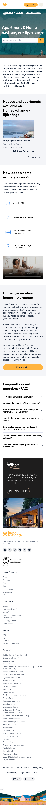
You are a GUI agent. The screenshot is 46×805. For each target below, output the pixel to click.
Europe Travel (8, 698)
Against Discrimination (11, 678)
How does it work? (10, 609)
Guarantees (7, 618)
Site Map (36, 773)
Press (5, 595)
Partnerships (8, 742)
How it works (8, 728)
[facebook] (5, 550)
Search (41, 40)
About (5, 577)
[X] (24, 550)
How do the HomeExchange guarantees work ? (23, 419)
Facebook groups (10, 686)
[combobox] (20, 40)
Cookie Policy (11, 773)
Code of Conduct (22, 768)
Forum (5, 638)
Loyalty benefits (9, 760)
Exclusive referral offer (11, 658)
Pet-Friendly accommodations (14, 695)
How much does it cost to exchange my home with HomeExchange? (23, 410)
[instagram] (10, 550)
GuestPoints (7, 612)
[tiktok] (15, 550)
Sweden (19, 12)
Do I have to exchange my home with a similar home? (23, 445)
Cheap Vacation (9, 692)
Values (5, 606)
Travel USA (7, 689)
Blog (4, 586)
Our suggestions (9, 621)
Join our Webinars (10, 664)
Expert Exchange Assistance (14, 722)
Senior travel (8, 751)
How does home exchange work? (23, 397)
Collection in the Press (11, 710)
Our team (6, 580)
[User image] (30, 134)
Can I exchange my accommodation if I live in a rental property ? (23, 428)
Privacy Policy (37, 768)
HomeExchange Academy (13, 681)
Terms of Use (8, 768)
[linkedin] (20, 550)
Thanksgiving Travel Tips (12, 683)
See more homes (35, 157)
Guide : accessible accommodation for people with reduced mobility (23, 668)
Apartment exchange (11, 754)
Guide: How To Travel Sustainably (16, 655)
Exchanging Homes (10, 707)
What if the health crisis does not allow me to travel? (23, 437)
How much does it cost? (12, 615)
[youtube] (29, 550)
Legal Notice (25, 773)
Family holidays (9, 748)
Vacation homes (9, 704)
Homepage (8, 12)
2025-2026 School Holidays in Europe (17, 757)
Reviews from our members (13, 675)
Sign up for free (31, 5)
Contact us (7, 641)
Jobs (5, 583)
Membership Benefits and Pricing (16, 716)
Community (7, 592)
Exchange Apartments (11, 701)
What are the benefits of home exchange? (23, 403)
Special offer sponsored (12, 719)
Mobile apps (8, 589)
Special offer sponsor (11, 736)
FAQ (4, 635)
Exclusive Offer (9, 730)
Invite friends (8, 624)
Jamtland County (33, 12)
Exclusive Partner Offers (12, 725)
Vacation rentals (9, 661)
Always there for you (11, 644)
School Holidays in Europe (13, 672)
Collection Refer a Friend (12, 713)
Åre (4, 15)
